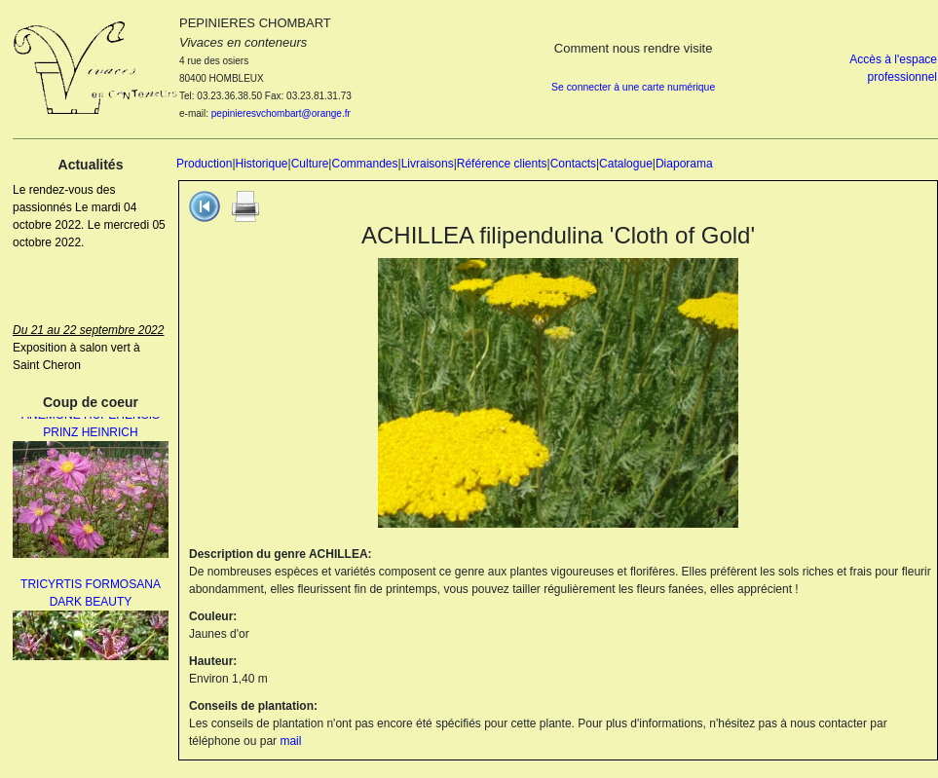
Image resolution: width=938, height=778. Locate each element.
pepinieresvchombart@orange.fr (281, 113)
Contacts (573, 163)
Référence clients (502, 163)
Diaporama (684, 163)
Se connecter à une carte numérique (633, 87)
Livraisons (427, 163)
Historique (262, 163)
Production (204, 163)
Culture (310, 163)
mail (290, 741)
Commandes (364, 163)
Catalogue (626, 163)
